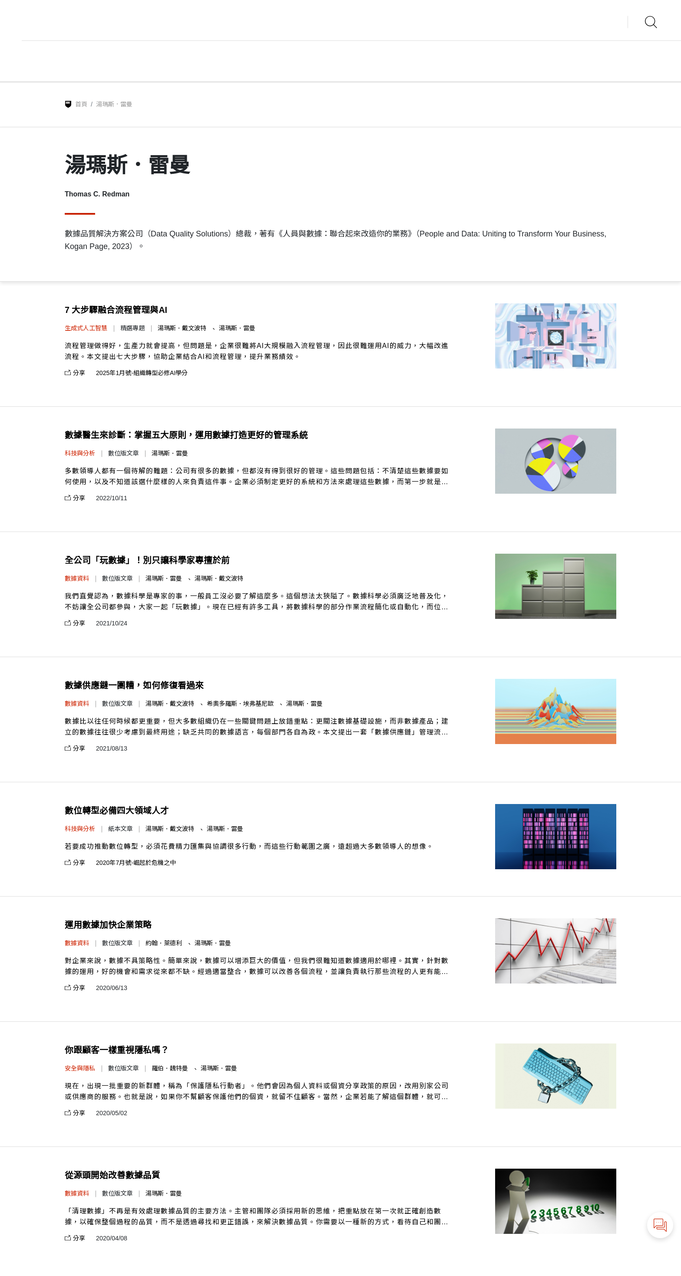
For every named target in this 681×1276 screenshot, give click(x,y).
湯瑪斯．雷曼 (237, 328)
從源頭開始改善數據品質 (112, 1179)
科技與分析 (80, 454)
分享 (75, 373)
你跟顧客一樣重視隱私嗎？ (117, 1053)
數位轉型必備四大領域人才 (117, 813)
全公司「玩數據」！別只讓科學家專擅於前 (147, 561)
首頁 (81, 104)
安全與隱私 (80, 1071)
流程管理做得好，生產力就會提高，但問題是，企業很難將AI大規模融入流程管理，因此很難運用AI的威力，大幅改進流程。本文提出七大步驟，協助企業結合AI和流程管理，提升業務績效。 (257, 351)
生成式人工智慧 (86, 328)
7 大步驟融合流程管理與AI (116, 310)
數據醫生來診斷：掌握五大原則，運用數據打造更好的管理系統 (186, 436)
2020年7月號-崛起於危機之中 (136, 865)
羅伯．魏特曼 (171, 1071)
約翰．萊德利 (164, 946)
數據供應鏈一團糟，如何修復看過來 (134, 687)
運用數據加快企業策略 (108, 928)
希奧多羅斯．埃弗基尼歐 (241, 705)
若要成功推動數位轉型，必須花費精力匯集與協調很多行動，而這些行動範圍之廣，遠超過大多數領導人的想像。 (249, 849)
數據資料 (77, 579)
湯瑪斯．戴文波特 (183, 328)
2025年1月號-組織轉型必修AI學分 (142, 373)
